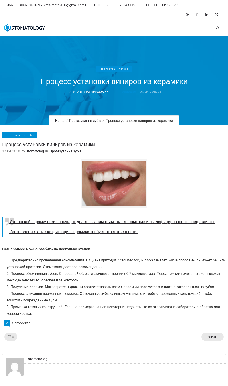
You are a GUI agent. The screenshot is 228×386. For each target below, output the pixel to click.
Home (60, 121)
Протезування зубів (85, 121)
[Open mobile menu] (204, 28)
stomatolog (99, 92)
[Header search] (217, 27)
